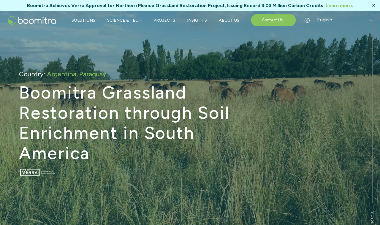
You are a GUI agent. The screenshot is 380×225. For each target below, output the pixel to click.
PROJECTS (164, 20)
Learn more (339, 5)
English (320, 20)
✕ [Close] (374, 5)
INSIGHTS (197, 20)
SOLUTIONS (83, 20)
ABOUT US (229, 20)
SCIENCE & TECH (124, 20)
